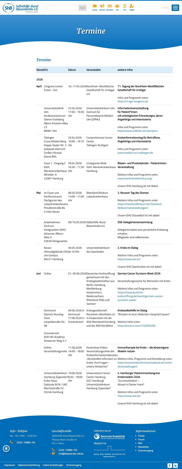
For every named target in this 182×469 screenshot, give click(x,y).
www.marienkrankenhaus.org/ (135, 178)
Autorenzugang (73, 465)
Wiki (140, 443)
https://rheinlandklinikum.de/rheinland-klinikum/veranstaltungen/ (140, 206)
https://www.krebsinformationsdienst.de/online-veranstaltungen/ (145, 364)
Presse (141, 435)
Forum (141, 439)
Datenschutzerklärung (29, 465)
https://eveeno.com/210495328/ (137, 325)
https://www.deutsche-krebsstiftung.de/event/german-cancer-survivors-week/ (141, 296)
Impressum (9, 465)
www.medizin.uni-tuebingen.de (135, 153)
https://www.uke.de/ (129, 396)
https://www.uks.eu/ (129, 259)
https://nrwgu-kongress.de (133, 101)
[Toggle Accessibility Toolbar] (6, 448)
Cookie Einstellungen (53, 465)
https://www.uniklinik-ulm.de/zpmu (138, 131)
